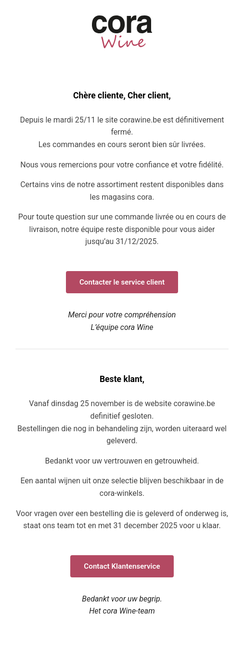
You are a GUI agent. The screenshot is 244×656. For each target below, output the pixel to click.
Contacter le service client (122, 282)
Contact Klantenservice (122, 566)
